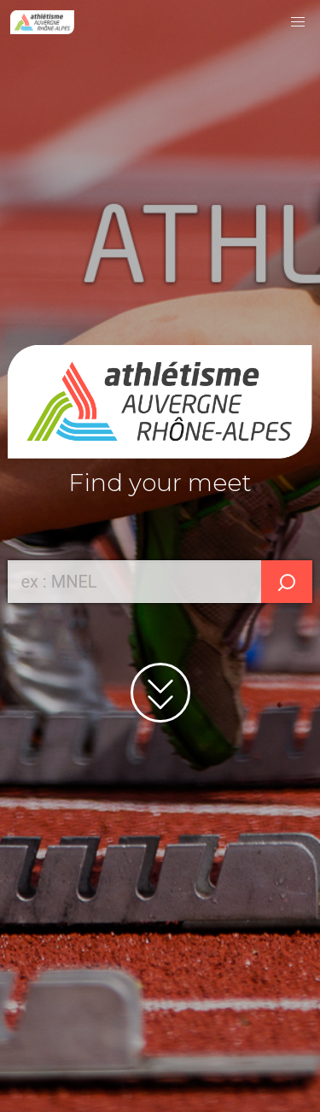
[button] (298, 22)
